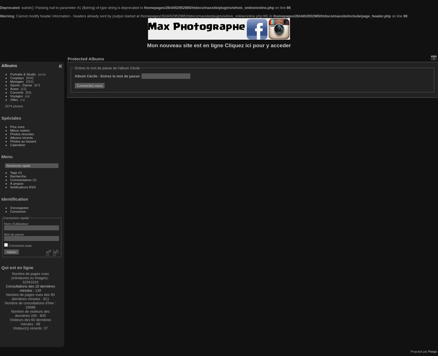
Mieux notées (20, 130)
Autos (14, 89)
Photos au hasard (23, 141)
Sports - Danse (21, 85)
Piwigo (432, 351)
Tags (13, 172)
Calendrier (17, 145)
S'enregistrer (19, 208)
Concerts (16, 92)
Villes (14, 99)
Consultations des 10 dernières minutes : (30, 288)
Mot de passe (14, 234)
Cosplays (17, 78)
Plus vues (17, 127)
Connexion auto (18, 245)
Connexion (18, 211)
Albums (9, 65)
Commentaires (21, 180)
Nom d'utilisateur (16, 224)
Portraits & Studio (23, 74)
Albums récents (21, 137)
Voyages (16, 96)
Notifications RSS (23, 187)
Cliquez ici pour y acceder (258, 45)
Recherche (18, 176)
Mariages (17, 81)
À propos (16, 183)
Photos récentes (22, 134)
